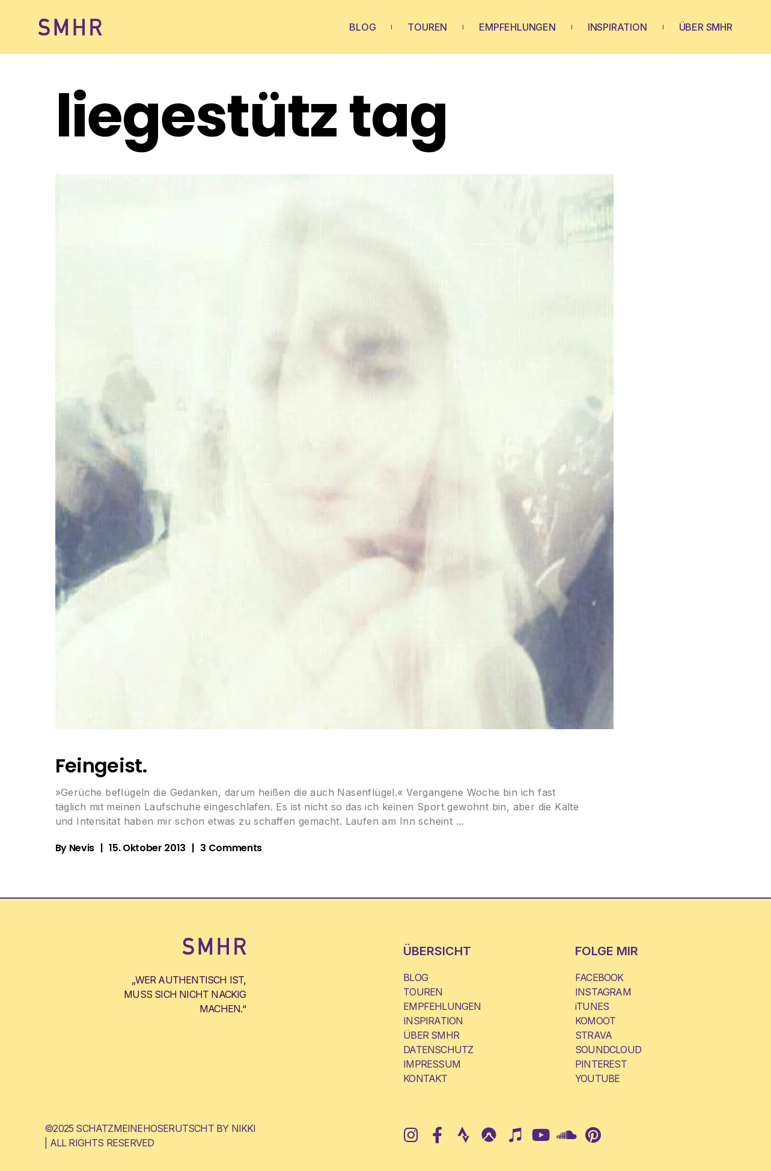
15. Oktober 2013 (147, 848)
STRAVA (593, 1035)
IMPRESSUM (431, 1064)
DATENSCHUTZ (438, 1050)
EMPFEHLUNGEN (517, 27)
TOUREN (427, 27)
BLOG (362, 27)
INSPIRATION (617, 27)
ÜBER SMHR (706, 27)
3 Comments (231, 848)
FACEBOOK (599, 977)
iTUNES (592, 1006)
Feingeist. (101, 765)
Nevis (81, 848)
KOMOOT (595, 1021)
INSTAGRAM (603, 992)
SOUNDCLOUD (608, 1050)
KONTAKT (425, 1078)
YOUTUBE (597, 1078)
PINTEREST (601, 1064)
